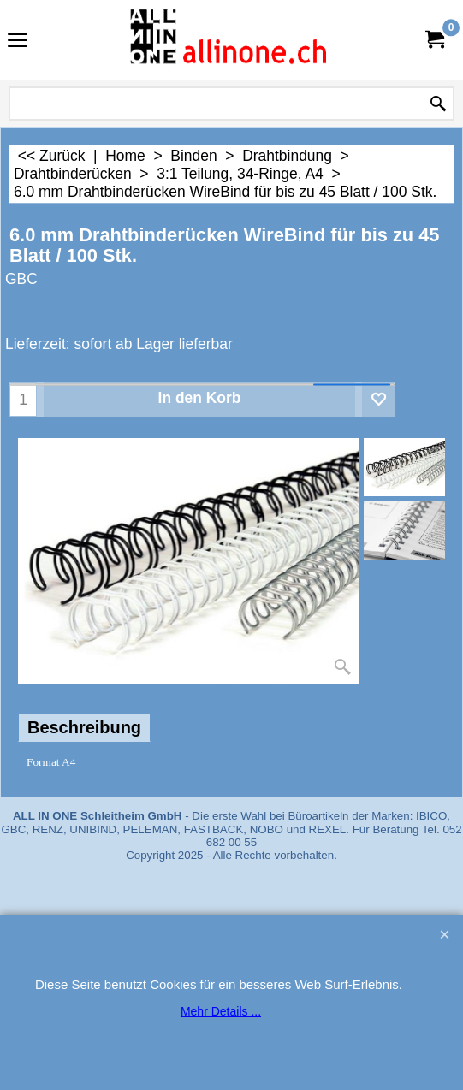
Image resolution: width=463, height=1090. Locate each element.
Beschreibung (84, 727)
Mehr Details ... (221, 1011)
